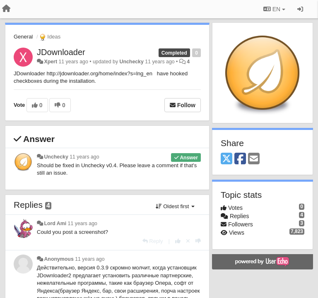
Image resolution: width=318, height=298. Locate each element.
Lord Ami (55, 223)
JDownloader (61, 52)
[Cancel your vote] (188, 241)
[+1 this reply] (178, 241)
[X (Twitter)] (226, 159)
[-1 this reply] (198, 241)
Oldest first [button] (175, 206)
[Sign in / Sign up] (300, 9)
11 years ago (84, 157)
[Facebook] (240, 159)
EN (274, 9)
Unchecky (132, 62)
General (23, 37)
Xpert (50, 62)
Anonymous (58, 259)
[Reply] (152, 241)
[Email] (254, 159)
